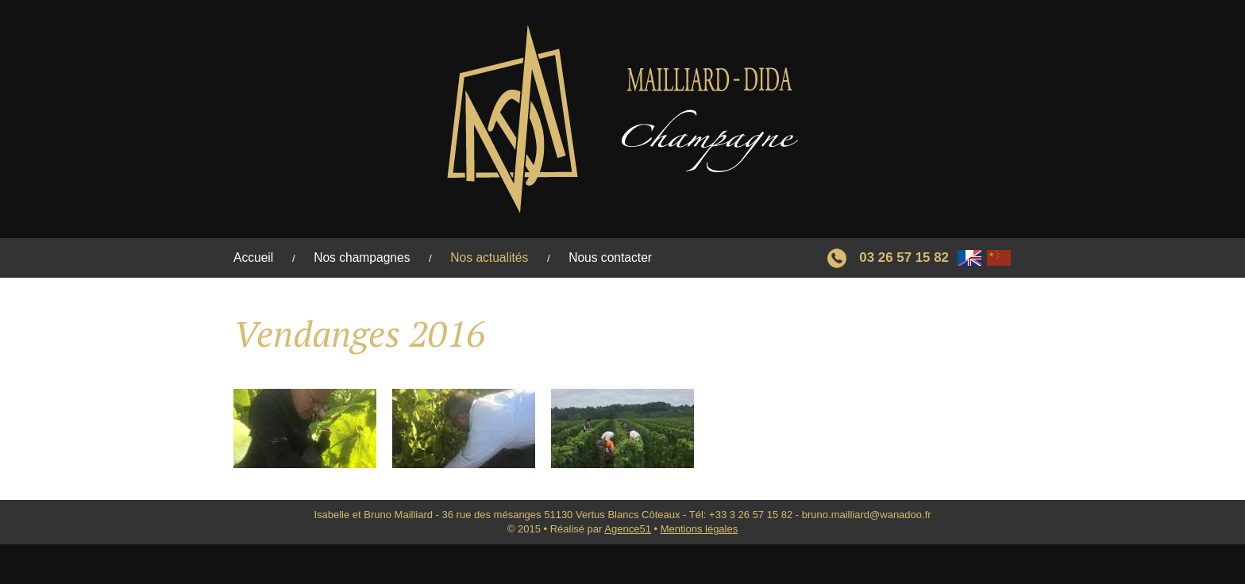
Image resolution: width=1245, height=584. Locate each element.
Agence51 (627, 529)
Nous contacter (610, 257)
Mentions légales (699, 529)
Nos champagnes (362, 257)
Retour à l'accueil (622, 119)
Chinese (999, 258)
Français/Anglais (969, 258)
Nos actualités (489, 257)
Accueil (253, 257)
